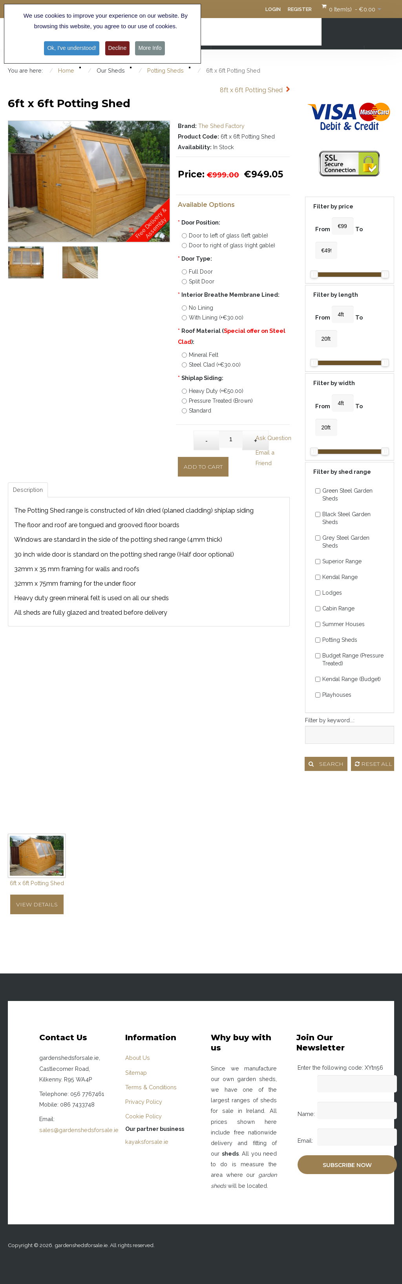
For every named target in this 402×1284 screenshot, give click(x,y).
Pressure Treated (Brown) (217, 401)
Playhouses (333, 695)
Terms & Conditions (151, 1087)
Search (326, 763)
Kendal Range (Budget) (348, 679)
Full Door (197, 271)
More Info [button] (149, 48)
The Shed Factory (221, 125)
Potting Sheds (336, 640)
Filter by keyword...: (329, 720)
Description (28, 489)
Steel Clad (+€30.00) (211, 365)
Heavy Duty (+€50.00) (212, 391)
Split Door (198, 281)
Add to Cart (203, 466)
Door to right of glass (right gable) (228, 245)
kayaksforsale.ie (146, 1141)
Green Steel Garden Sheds (344, 495)
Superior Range (338, 561)
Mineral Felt (200, 355)
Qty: (185, 436)
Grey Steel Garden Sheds (342, 542)
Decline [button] (117, 48)
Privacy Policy (143, 1101)
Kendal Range (336, 577)
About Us (137, 1057)
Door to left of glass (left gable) (225, 235)
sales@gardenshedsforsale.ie (79, 1130)
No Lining (197, 308)
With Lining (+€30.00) (212, 317)
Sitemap (136, 1072)
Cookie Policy (143, 1116)
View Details (37, 904)
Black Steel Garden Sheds (343, 518)
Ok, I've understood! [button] (71, 48)
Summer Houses (340, 624)
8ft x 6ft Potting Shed (251, 90)
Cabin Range (334, 608)
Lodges (328, 593)
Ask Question (273, 438)
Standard (196, 410)
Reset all (373, 763)
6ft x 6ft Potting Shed (37, 883)
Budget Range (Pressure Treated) (349, 659)
